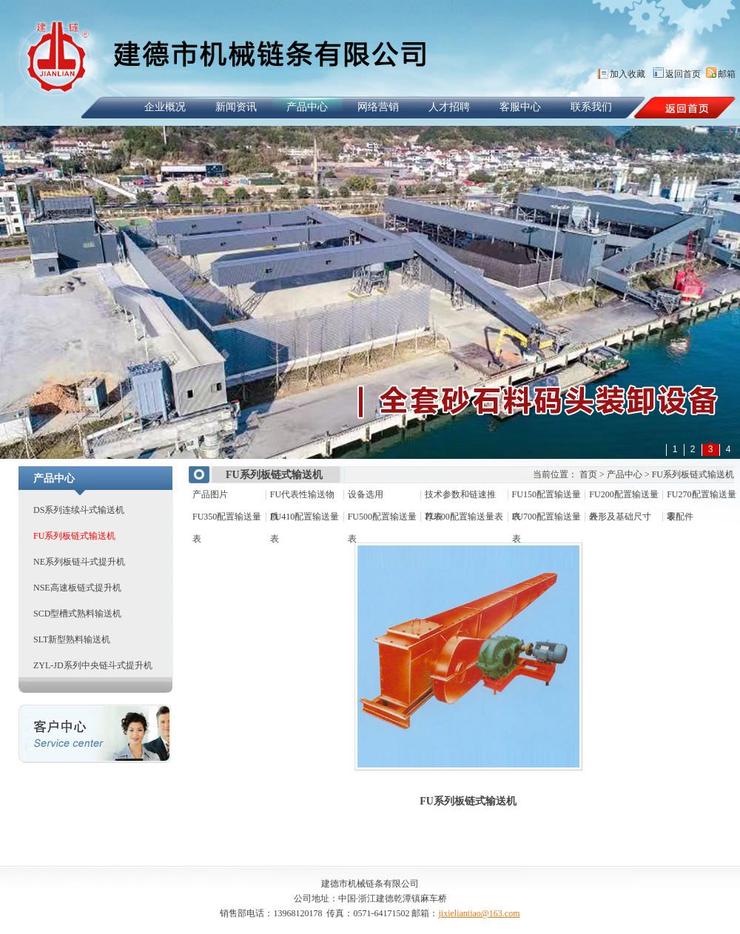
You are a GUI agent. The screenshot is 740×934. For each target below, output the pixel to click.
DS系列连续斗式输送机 (78, 510)
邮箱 (727, 74)
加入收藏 (627, 74)
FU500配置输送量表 (382, 519)
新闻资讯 (236, 106)
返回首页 (683, 74)
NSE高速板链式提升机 (77, 587)
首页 (588, 474)
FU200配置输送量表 (623, 497)
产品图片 (210, 494)
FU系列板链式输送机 (74, 536)
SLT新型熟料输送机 (71, 639)
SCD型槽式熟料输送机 (77, 613)
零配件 (680, 516)
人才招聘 (449, 106)
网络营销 (378, 106)
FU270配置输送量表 (701, 497)
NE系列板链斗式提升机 (79, 562)
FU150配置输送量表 (546, 497)
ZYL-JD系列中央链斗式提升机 (92, 665)
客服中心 (520, 106)
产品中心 (307, 106)
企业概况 (165, 106)
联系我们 (591, 106)
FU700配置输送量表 (546, 519)
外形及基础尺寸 (620, 516)
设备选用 (365, 494)
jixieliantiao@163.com (478, 913)
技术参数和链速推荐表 (460, 497)
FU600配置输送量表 (463, 516)
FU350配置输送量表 (226, 519)
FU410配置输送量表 (304, 519)
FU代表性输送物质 (302, 497)
